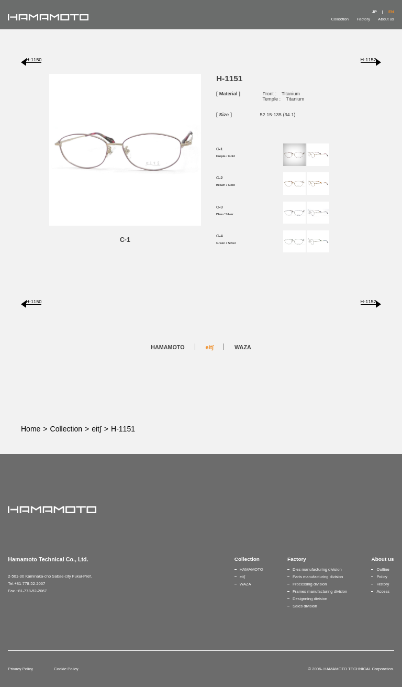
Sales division (305, 606)
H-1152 (368, 59)
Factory (363, 19)
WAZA (242, 347)
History (382, 584)
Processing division (310, 584)
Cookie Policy (66, 669)
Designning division (310, 598)
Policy (381, 576)
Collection (340, 19)
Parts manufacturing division (318, 576)
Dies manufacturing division (317, 569)
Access (382, 591)
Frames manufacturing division (320, 591)
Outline (382, 569)
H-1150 (33, 59)
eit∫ (210, 347)
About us (386, 19)
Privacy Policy (20, 669)
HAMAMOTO (167, 347)
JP (374, 11)
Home (30, 429)
